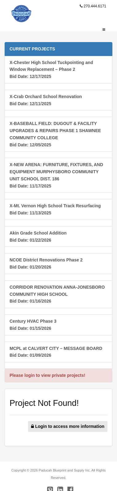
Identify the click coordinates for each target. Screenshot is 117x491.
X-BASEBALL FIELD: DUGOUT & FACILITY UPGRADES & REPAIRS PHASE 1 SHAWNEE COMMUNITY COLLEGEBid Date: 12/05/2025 (55, 134)
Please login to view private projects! (47, 375)
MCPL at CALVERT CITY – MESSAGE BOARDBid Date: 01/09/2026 (56, 352)
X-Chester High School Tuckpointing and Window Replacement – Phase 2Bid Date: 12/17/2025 (51, 69)
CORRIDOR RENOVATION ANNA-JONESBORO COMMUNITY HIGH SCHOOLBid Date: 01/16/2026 (57, 294)
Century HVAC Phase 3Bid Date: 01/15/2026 (33, 325)
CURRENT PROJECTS (32, 48)
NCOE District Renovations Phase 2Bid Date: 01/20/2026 (46, 263)
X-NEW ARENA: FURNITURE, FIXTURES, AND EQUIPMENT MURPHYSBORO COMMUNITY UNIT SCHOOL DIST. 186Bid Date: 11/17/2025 (56, 175)
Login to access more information (67, 426)
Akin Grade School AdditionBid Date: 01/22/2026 (38, 236)
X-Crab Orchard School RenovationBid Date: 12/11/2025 (46, 100)
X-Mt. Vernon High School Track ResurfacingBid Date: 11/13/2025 (55, 209)
